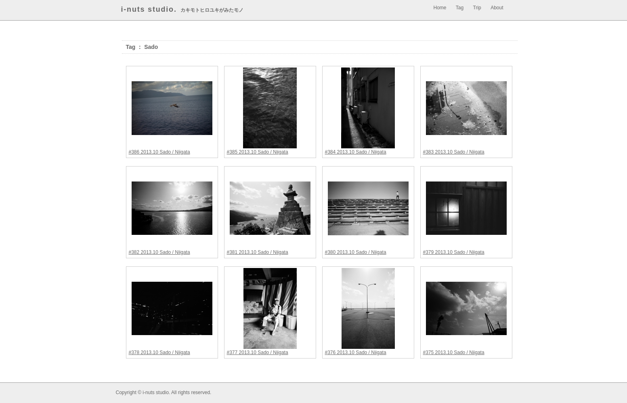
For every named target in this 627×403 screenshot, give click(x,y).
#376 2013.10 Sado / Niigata (355, 352)
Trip (477, 8)
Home (440, 8)
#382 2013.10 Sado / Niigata (159, 252)
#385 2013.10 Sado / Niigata (257, 152)
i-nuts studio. (149, 9)
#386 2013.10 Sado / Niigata (159, 152)
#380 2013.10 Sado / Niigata (355, 252)
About (497, 8)
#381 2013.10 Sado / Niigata (257, 252)
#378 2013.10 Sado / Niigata (159, 352)
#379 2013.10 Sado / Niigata (453, 252)
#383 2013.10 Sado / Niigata (453, 152)
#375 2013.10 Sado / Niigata (453, 352)
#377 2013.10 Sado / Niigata (257, 352)
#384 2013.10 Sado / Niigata (355, 152)
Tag (459, 8)
